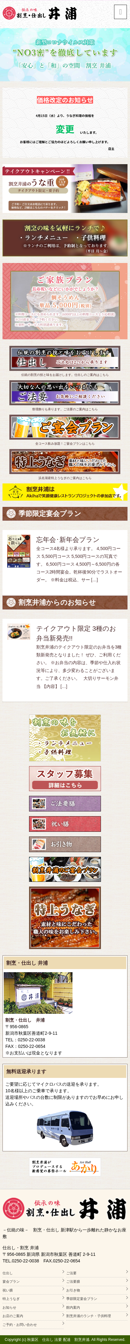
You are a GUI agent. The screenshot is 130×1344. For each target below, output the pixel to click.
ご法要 (71, 1273)
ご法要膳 (73, 1281)
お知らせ (9, 1307)
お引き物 (73, 1290)
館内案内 (73, 1307)
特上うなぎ (11, 1299)
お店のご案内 (12, 1316)
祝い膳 (7, 1290)
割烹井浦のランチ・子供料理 (88, 1316)
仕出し (7, 1273)
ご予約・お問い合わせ (19, 1324)
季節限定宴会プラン (81, 1299)
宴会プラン (11, 1281)
